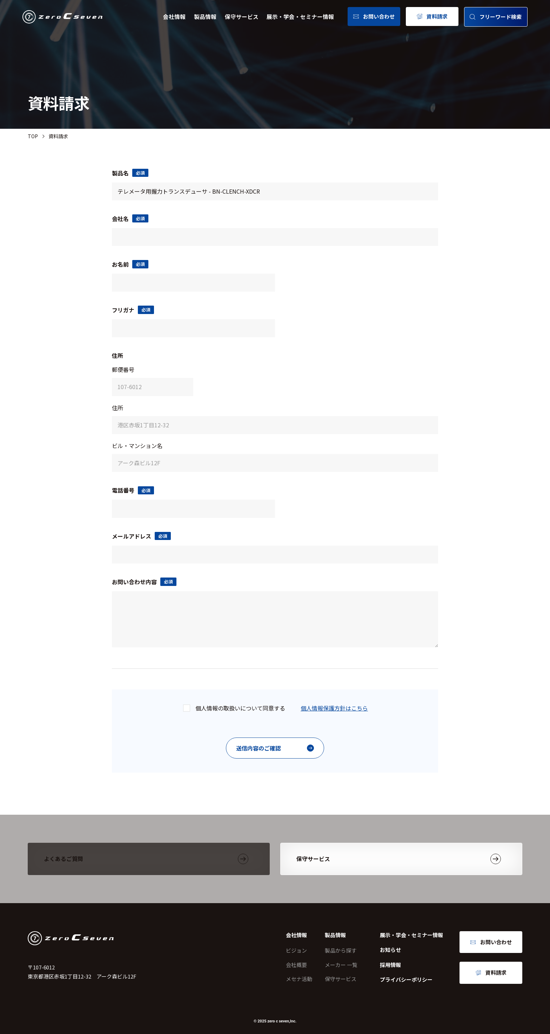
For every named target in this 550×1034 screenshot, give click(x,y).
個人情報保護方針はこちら (334, 708)
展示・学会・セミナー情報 (300, 17)
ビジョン (296, 950)
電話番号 (133, 490)
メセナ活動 (299, 978)
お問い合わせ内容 (144, 582)
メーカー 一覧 (341, 964)
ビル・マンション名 (137, 445)
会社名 (130, 218)
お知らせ (390, 949)
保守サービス (242, 17)
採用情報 (390, 964)
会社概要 (296, 964)
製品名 (130, 173)
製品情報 (205, 17)
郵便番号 (123, 369)
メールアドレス (141, 536)
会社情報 (174, 17)
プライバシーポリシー (406, 979)
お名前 (130, 264)
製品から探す (340, 950)
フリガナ (133, 310)
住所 (117, 407)
